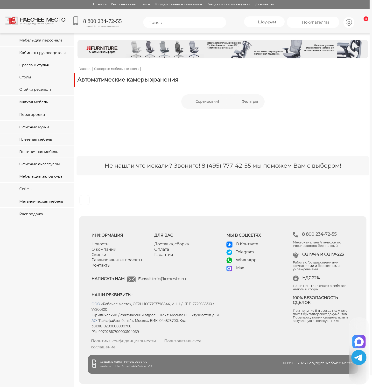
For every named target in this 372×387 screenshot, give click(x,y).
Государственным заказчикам (178, 4)
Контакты (101, 265)
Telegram (245, 252)
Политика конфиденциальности (123, 341)
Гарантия (163, 254)
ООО (95, 304)
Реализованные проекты (130, 4)
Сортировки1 (207, 101)
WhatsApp (246, 260)
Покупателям (315, 22)
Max (240, 268)
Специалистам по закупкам (229, 4)
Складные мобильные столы (116, 69)
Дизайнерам (265, 4)
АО (94, 320)
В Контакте (247, 244)
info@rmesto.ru (169, 279)
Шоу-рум (267, 22)
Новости (100, 4)
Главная (84, 69)
